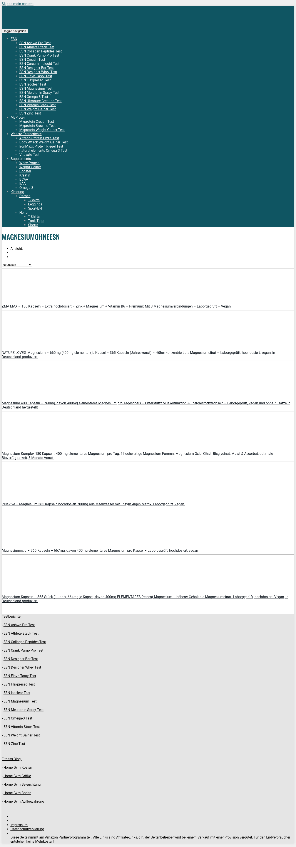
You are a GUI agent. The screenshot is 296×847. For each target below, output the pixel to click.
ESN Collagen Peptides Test (40, 51)
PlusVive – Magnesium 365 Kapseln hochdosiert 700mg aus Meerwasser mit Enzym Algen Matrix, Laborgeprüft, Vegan (93, 504)
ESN (14, 39)
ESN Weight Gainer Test (37, 109)
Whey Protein (29, 163)
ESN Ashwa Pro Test (35, 43)
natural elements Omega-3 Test (43, 150)
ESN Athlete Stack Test (36, 47)
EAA (22, 184)
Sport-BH (35, 208)
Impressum (19, 825)
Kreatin (24, 175)
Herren (24, 212)
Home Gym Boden (17, 793)
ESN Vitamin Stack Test (37, 105)
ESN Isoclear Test (32, 84)
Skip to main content (17, 4)
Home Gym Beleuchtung (22, 784)
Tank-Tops (36, 221)
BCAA (23, 179)
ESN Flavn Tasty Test (35, 76)
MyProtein (18, 117)
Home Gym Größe (17, 776)
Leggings (35, 204)
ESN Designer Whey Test (38, 72)
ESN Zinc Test (30, 113)
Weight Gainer (30, 167)
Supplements (21, 159)
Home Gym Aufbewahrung (23, 801)
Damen (24, 196)
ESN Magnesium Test (35, 88)
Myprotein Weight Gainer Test (42, 130)
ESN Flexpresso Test (35, 80)
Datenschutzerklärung (27, 829)
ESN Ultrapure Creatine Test (40, 101)
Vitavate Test (29, 155)
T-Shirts (34, 200)
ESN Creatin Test (32, 59)
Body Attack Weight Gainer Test (43, 142)
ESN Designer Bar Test (36, 68)
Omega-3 (26, 188)
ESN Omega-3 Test (33, 97)
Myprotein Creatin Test (36, 121)
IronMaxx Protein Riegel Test (41, 146)
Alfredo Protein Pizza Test (39, 138)
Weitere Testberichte (26, 134)
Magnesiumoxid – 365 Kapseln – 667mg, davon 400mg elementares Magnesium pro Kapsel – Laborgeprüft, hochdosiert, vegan (100, 550)
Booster (25, 171)
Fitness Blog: (12, 759)
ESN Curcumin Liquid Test (39, 64)
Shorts (33, 225)
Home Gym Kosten (17, 767)
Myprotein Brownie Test (37, 126)
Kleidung (17, 192)
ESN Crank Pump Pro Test (39, 55)
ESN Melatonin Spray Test (39, 93)
